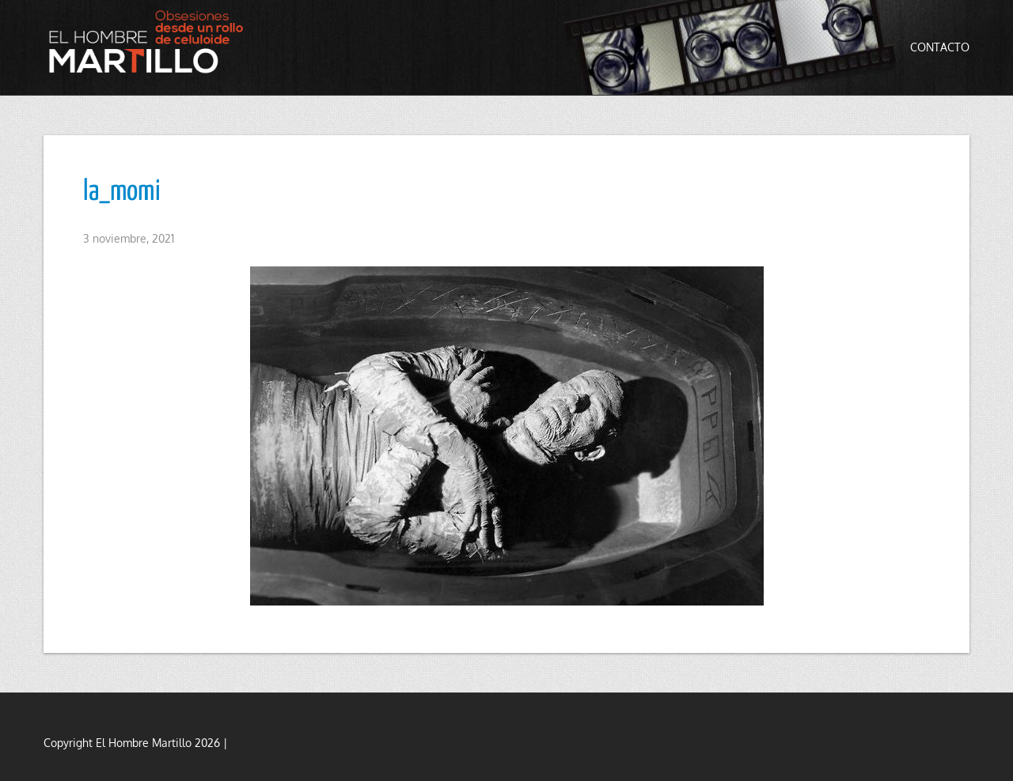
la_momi (122, 192)
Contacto (939, 47)
